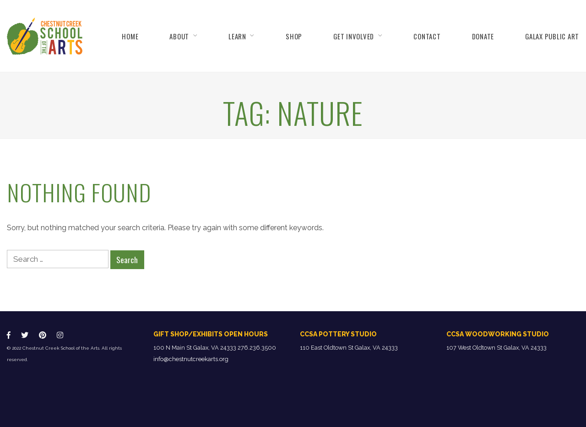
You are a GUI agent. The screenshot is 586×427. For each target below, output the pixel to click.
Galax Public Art (552, 36)
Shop (294, 36)
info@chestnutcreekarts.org (190, 359)
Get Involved (353, 36)
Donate (483, 36)
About (179, 36)
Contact (426, 36)
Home (130, 36)
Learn (237, 36)
